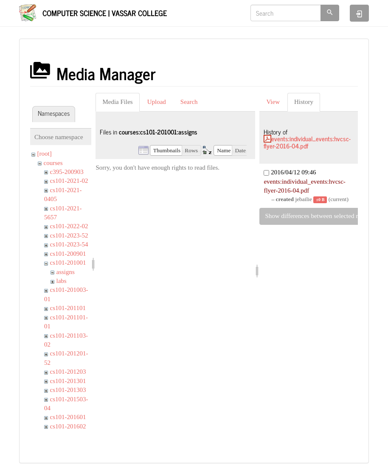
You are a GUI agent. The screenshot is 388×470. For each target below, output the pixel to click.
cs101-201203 (68, 371)
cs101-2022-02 (69, 226)
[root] (44, 153)
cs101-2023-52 (69, 235)
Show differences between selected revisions (322, 216)
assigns (65, 272)
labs (61, 280)
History (303, 101)
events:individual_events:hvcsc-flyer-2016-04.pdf (307, 142)
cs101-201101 (68, 308)
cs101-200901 (68, 253)
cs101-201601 (68, 417)
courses (53, 162)
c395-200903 (67, 171)
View (273, 101)
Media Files (117, 101)
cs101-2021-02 (69, 180)
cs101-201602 (68, 426)
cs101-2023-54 (69, 244)
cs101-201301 (68, 381)
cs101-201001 (68, 262)
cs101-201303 (68, 389)
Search (189, 101)
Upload (156, 101)
